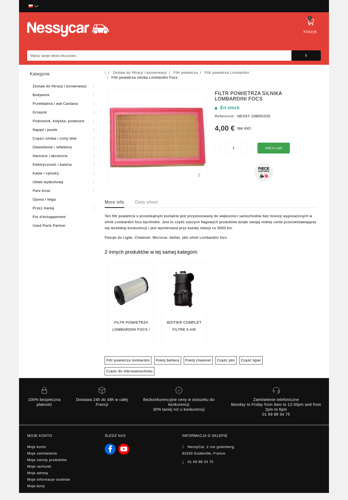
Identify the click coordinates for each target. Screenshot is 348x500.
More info (114, 202)
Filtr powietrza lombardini (128, 360)
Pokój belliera (167, 360)
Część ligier (251, 360)
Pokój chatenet (198, 360)
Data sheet (146, 202)
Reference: (225, 116)
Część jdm (226, 360)
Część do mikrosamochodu (129, 371)
